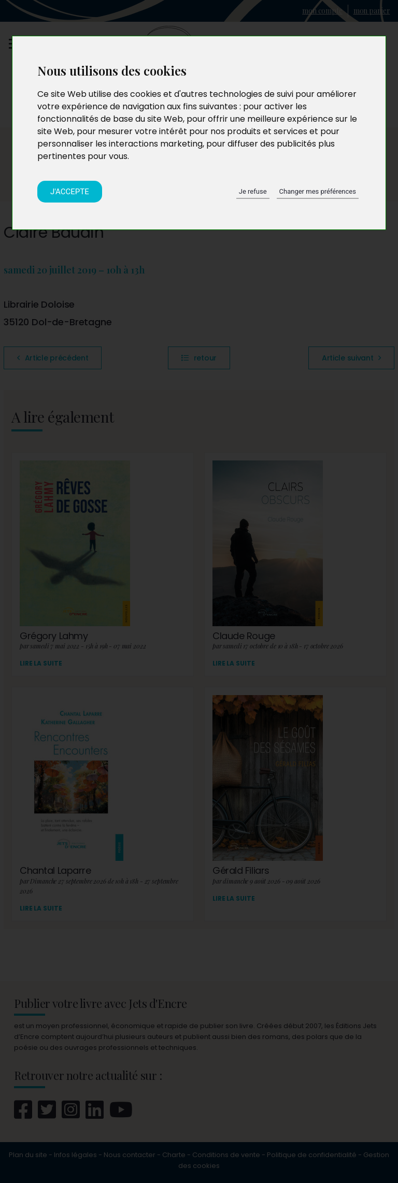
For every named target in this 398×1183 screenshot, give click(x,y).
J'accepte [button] (69, 191)
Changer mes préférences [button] (317, 191)
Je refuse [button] (253, 191)
